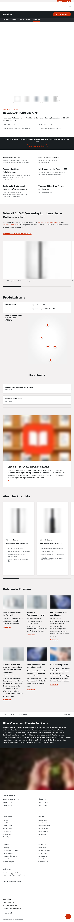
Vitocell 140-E (23, 714)
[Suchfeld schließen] (66, 7)
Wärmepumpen (55, 222)
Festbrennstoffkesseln (11, 225)
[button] (68, 916)
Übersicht (6, 20)
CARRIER (21, 920)
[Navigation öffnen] (70, 6)
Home (5, 714)
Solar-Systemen (43, 222)
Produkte (13, 714)
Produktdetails (25, 20)
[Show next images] (58, 98)
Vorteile (14, 20)
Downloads (36, 20)
